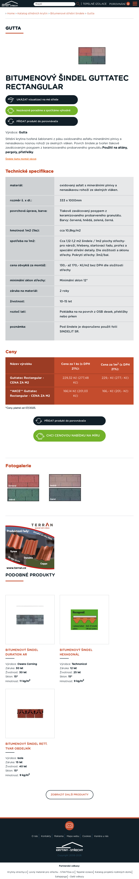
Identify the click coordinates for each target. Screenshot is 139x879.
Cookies (86, 836)
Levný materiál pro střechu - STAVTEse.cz (51, 872)
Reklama (59, 836)
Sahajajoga (61, 877)
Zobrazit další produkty (70, 794)
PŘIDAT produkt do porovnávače (33, 121)
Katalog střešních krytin (32, 13)
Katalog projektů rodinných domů (113, 872)
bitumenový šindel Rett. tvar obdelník (26, 746)
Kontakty (46, 836)
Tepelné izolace (84, 872)
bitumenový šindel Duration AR (21, 652)
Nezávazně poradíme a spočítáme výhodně (39, 110)
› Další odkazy (76, 877)
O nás (35, 836)
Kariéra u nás (101, 836)
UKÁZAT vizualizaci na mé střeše (33, 99)
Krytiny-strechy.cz (17, 872)
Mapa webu (73, 836)
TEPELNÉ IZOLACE (95, 4)
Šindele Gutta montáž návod (20, 159)
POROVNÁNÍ (119, 4)
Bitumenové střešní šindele (67, 13)
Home (11, 13)
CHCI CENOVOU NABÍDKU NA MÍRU (68, 436)
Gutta (90, 13)
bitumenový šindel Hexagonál (76, 652)
